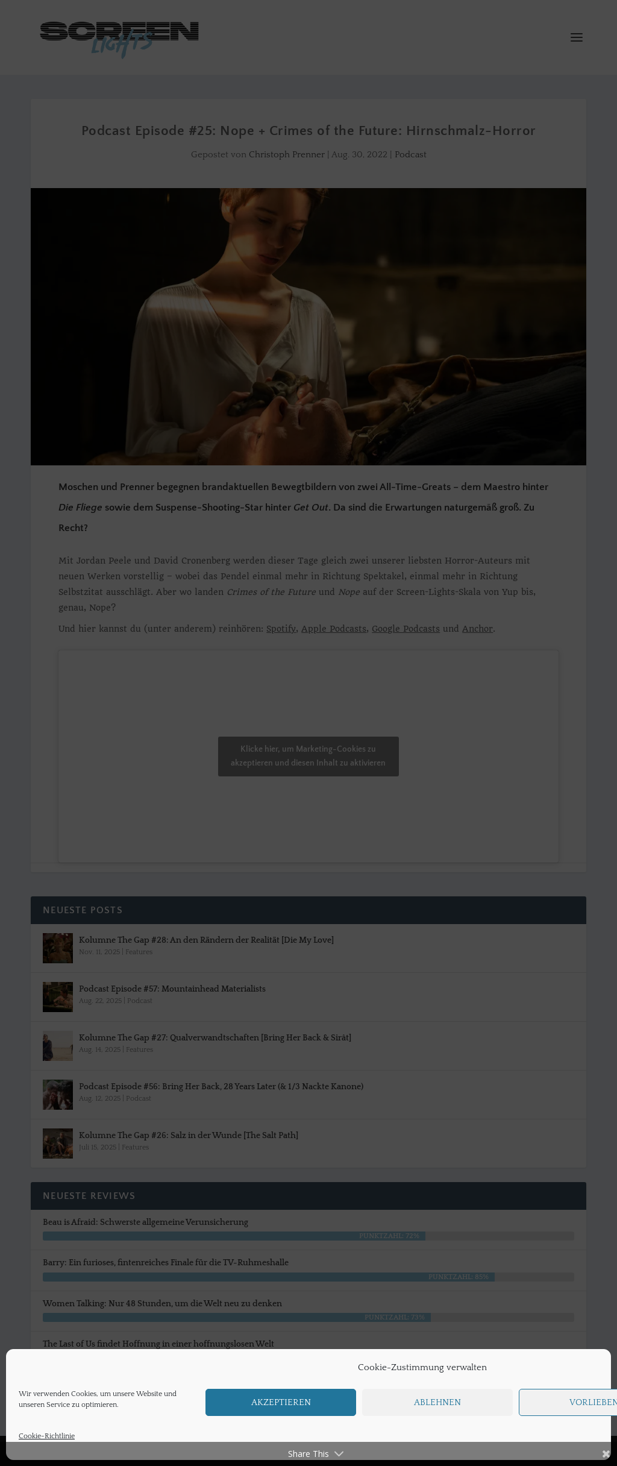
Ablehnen (437, 1402)
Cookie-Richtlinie (47, 1436)
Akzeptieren (281, 1402)
